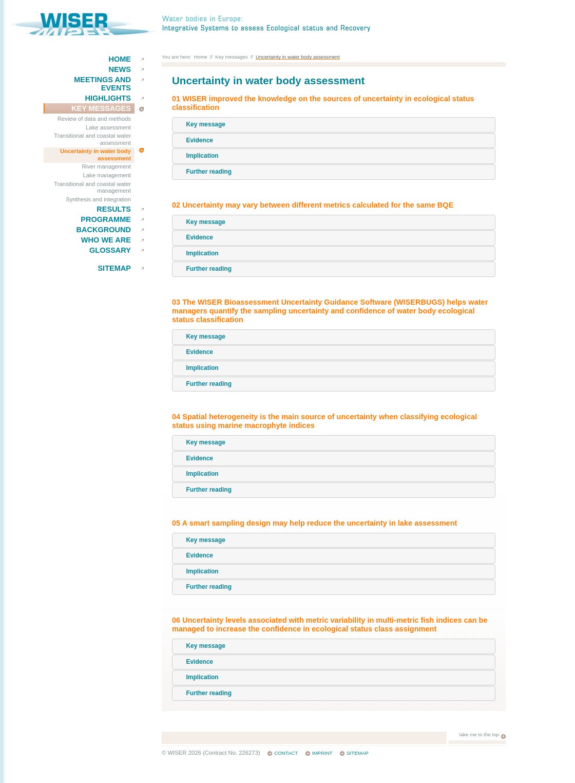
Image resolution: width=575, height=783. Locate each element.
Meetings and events (102, 84)
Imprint (322, 753)
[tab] (333, 125)
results (114, 209)
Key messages (231, 57)
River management (106, 166)
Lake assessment (108, 127)
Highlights (108, 98)
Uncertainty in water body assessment (95, 154)
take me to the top (479, 734)
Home (119, 59)
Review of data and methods (94, 119)
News (119, 69)
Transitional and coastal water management (92, 187)
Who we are (106, 240)
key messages (101, 108)
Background (103, 230)
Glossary (110, 250)
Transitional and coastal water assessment (92, 139)
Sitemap (114, 268)
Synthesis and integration (98, 199)
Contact (286, 753)
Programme (106, 219)
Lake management (107, 175)
